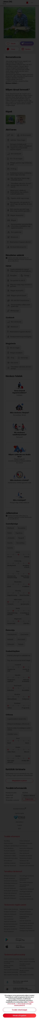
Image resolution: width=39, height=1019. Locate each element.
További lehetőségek (19, 1010)
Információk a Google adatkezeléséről (23, 1004)
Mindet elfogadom (19, 1016)
